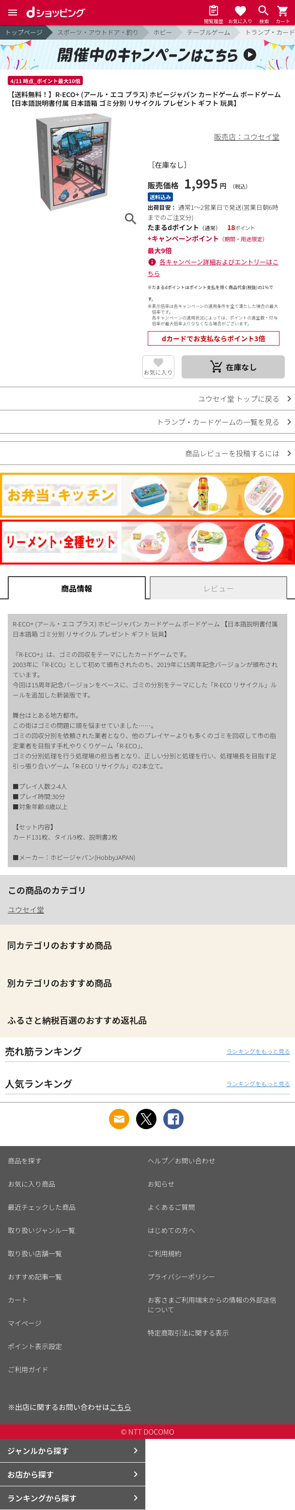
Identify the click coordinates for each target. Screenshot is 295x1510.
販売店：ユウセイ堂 (246, 136)
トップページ (24, 32)
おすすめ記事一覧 (35, 1276)
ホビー (163, 32)
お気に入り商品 (31, 1184)
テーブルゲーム (209, 32)
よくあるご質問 (171, 1207)
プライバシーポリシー (182, 1276)
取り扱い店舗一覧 (35, 1253)
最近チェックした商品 (42, 1207)
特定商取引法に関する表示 (188, 1332)
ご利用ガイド (28, 1369)
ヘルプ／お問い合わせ (182, 1160)
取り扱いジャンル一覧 (41, 1230)
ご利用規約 (165, 1253)
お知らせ (161, 1184)
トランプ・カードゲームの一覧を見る (217, 421)
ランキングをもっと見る (258, 1051)
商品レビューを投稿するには (232, 453)
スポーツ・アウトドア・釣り (98, 32)
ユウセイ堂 (26, 909)
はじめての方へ (171, 1230)
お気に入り (158, 372)
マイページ (25, 1323)
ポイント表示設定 (35, 1346)
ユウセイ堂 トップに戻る (238, 398)
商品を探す (25, 1160)
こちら (120, 1407)
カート (18, 1300)
